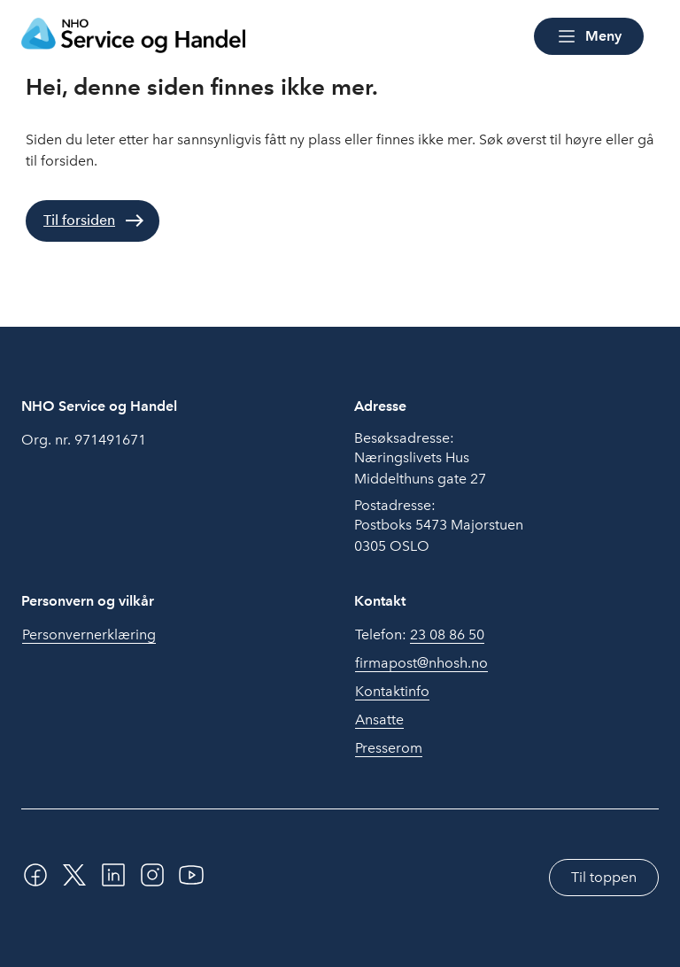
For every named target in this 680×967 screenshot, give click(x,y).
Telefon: (419, 635)
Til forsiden (79, 220)
